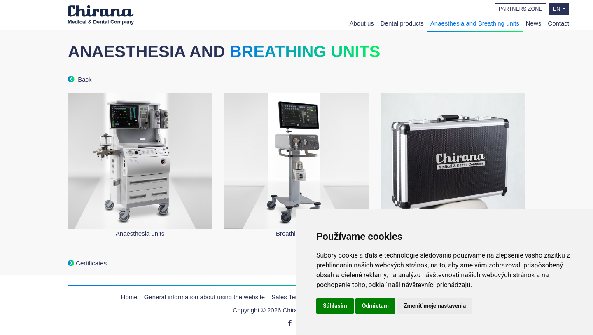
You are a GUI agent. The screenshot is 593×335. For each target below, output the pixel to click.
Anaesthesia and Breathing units (474, 23)
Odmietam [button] (375, 305)
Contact (558, 23)
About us (362, 23)
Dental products (402, 23)
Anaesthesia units (140, 233)
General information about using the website (204, 296)
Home (129, 296)
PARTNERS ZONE (520, 9)
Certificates (87, 263)
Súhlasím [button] (335, 305)
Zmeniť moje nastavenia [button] (435, 305)
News (534, 23)
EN (557, 9)
